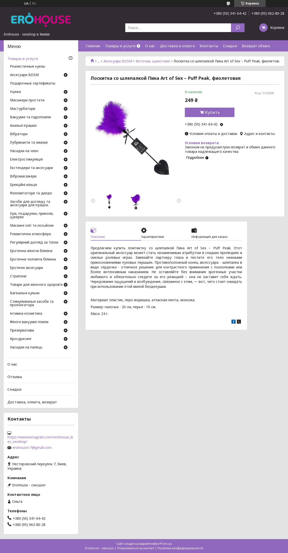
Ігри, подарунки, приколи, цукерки (32, 215)
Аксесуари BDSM (117, 61)
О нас (150, 45)
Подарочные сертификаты (32, 83)
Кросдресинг (21, 339)
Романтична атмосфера (30, 234)
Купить (212, 112)
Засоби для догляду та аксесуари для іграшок (30, 203)
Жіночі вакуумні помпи (29, 322)
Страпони (18, 276)
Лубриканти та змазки (29, 143)
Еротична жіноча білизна (31, 251)
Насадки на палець (26, 347)
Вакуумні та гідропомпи (30, 117)
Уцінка (15, 92)
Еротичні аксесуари (26, 268)
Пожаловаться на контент (135, 548)
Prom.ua (166, 544)
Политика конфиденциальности (180, 548)
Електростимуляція (26, 160)
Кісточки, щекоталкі (153, 61)
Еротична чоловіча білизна (33, 259)
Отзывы (14, 376)
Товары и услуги (120, 45)
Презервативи (22, 331)
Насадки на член (24, 151)
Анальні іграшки (23, 126)
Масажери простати (27, 100)
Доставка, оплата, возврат (32, 401)
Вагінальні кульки (24, 293)
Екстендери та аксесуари (31, 168)
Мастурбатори (22, 109)
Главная (93, 45)
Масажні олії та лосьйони (32, 226)
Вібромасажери (23, 176)
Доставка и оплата (177, 45)
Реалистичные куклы (27, 67)
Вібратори (19, 134)
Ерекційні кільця (23, 185)
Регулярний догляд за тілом (34, 243)
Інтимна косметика (26, 314)
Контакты (209, 45)
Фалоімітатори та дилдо (31, 193)
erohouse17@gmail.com (32, 447)
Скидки (230, 45)
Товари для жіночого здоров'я (36, 285)
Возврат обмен (256, 45)
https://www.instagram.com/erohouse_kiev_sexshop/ (40, 439)
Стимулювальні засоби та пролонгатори (32, 303)
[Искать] (238, 27)
